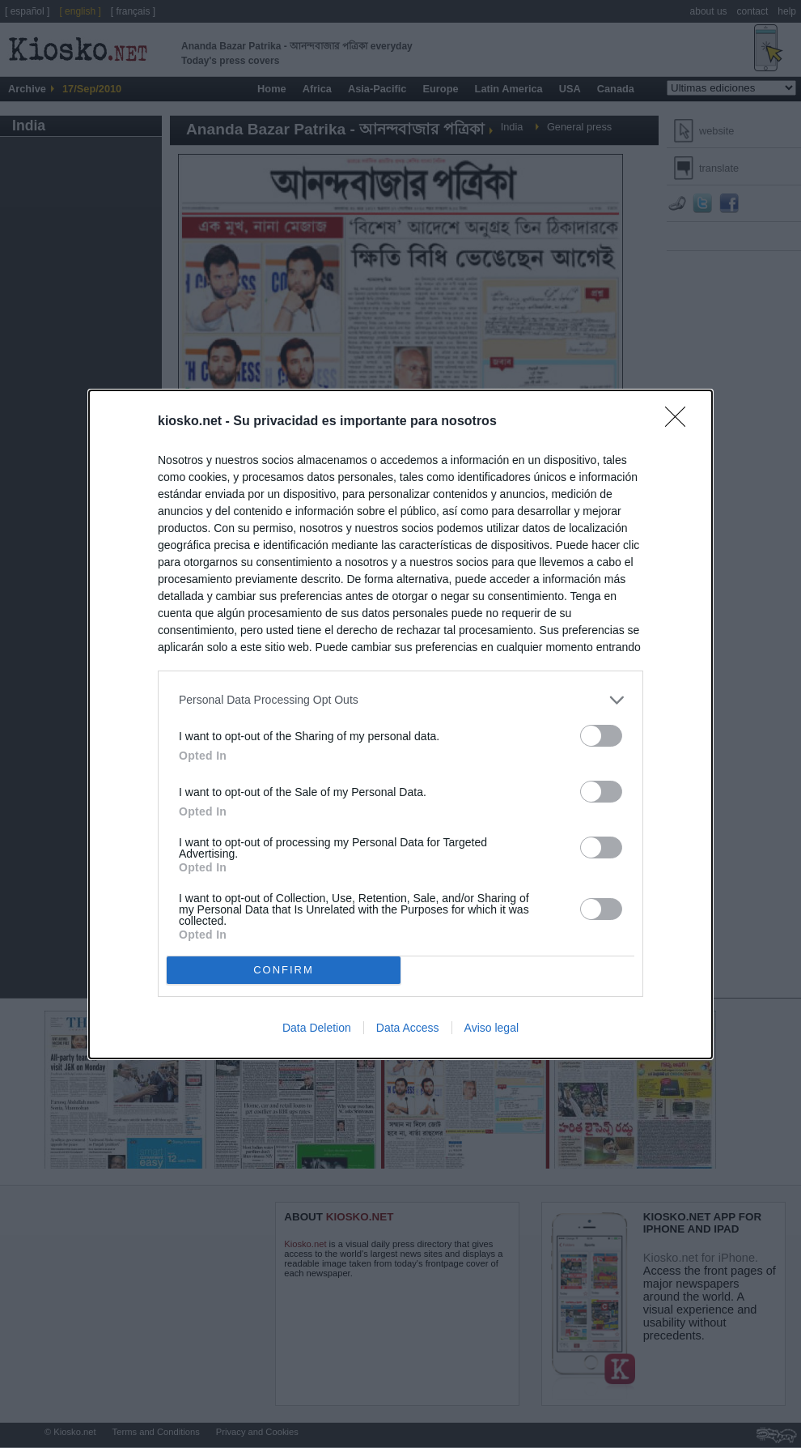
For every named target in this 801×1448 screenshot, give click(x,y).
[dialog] (400, 724)
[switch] (601, 736)
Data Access (407, 1027)
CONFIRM (283, 970)
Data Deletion (316, 1027)
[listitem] (400, 700)
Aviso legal (491, 1027)
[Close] (680, 422)
